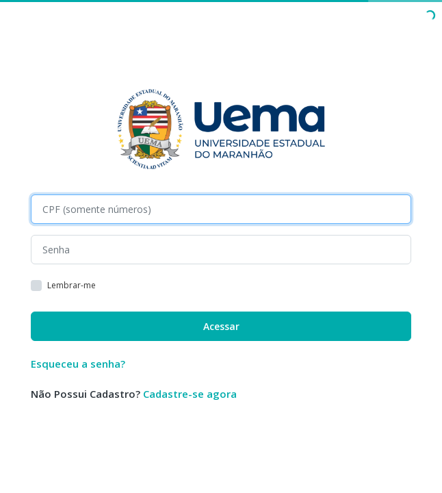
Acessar (221, 326)
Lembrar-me (71, 285)
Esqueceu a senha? (78, 363)
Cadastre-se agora (190, 394)
